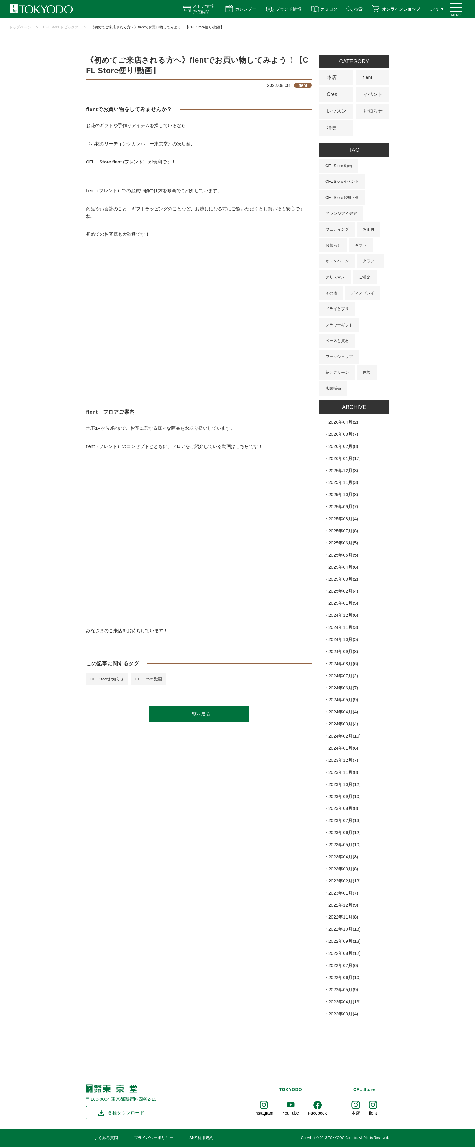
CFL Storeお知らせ (107, 679)
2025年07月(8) (343, 530)
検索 (358, 9)
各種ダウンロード (126, 1112)
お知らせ (373, 110)
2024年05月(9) (343, 699)
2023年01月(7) (343, 893)
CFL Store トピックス (61, 27)
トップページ (20, 27)
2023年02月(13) (344, 880)
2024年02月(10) (344, 735)
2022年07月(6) (343, 965)
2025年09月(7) (343, 506)
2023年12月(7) (343, 760)
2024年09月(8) (343, 651)
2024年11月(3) (343, 627)
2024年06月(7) (343, 687)
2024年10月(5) (343, 639)
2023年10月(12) (344, 784)
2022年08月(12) (344, 953)
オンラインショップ (401, 9)
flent (367, 77)
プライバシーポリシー (153, 1137)
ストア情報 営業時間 (203, 9)
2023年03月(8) (343, 868)
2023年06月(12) (344, 832)
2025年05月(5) (343, 554)
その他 (331, 293)
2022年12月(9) (343, 905)
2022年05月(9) (343, 989)
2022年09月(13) (344, 941)
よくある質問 (106, 1137)
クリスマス (335, 277)
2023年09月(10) (344, 796)
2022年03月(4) (343, 1013)
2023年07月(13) (344, 820)
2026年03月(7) (343, 434)
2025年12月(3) (343, 470)
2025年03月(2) (343, 579)
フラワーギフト (339, 325)
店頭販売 (333, 388)
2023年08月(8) (343, 808)
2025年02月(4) (343, 590)
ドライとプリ (337, 309)
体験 (366, 372)
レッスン (336, 110)
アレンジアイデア (341, 213)
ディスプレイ (362, 293)
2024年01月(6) (343, 748)
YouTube (290, 1113)
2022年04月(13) (344, 1001)
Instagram (263, 1113)
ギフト (361, 245)
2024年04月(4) (343, 711)
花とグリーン (337, 372)
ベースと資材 (337, 340)
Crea (332, 94)
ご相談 (364, 277)
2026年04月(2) (343, 422)
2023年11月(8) (343, 772)
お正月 (368, 229)
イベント (373, 94)
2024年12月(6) (343, 615)
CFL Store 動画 (148, 679)
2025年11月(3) (343, 482)
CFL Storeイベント (342, 181)
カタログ (329, 9)
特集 (332, 127)
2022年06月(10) (344, 977)
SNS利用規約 (201, 1137)
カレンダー (245, 9)
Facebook (317, 1113)
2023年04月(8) (343, 856)
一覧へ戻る (199, 714)
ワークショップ (339, 356)
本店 (332, 77)
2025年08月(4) (343, 518)
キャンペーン (337, 261)
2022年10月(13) (344, 929)
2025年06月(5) (343, 542)
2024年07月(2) (343, 675)
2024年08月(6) (343, 663)
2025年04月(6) (343, 567)
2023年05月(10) (344, 844)
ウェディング (337, 229)
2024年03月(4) (343, 723)
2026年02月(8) (343, 446)
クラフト (370, 261)
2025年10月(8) (343, 494)
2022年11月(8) (343, 916)
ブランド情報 (288, 9)
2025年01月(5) (343, 603)
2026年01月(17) (344, 458)
